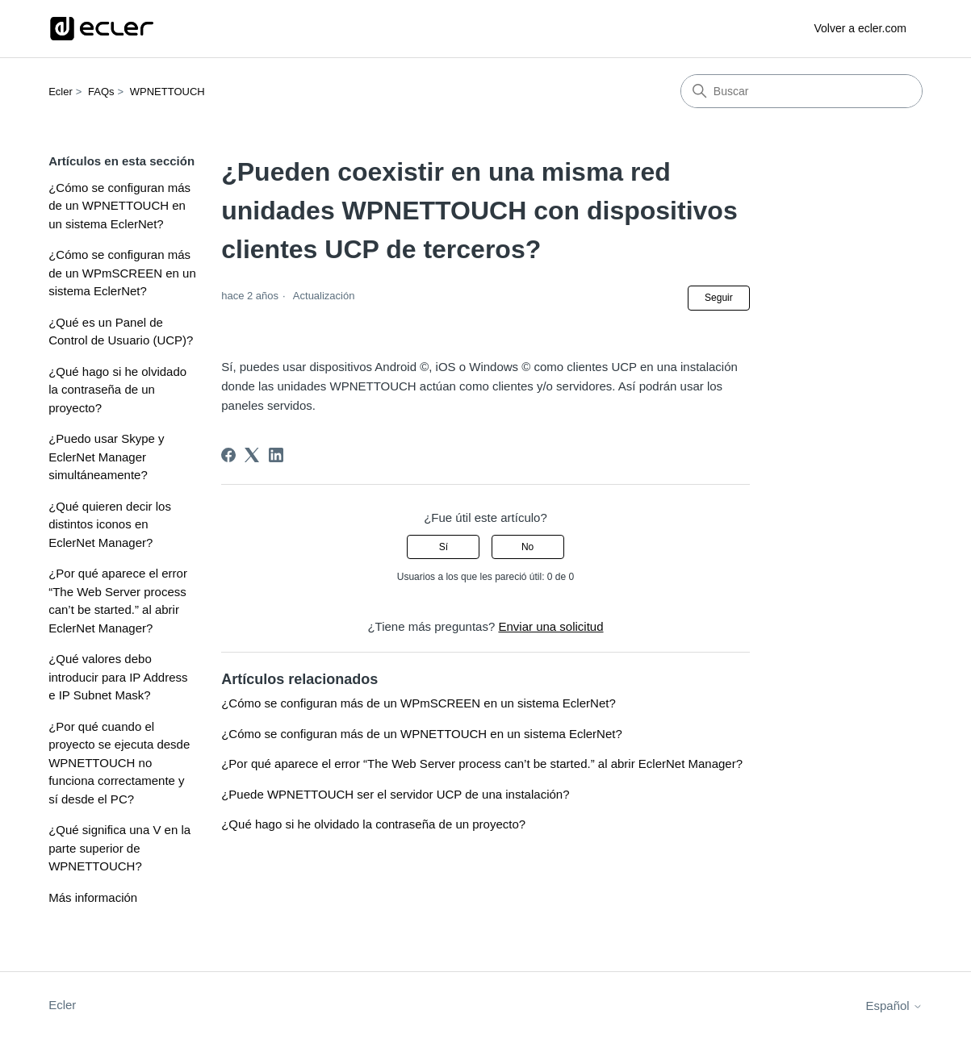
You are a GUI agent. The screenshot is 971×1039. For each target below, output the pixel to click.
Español (893, 1005)
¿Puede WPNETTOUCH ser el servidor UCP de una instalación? (395, 794)
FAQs (101, 92)
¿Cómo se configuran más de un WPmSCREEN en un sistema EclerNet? (122, 273)
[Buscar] (801, 91)
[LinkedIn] (276, 455)
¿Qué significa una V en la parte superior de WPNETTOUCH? (119, 848)
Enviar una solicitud (550, 626)
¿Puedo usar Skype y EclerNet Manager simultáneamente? (106, 457)
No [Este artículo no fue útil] (527, 547)
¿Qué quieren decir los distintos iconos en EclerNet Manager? (109, 524)
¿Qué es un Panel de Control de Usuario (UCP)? (120, 331)
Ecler (60, 92)
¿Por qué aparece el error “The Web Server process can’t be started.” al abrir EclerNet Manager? (117, 600)
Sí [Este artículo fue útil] (443, 547)
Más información (92, 897)
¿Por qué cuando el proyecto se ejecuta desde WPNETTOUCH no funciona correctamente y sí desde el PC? (119, 763)
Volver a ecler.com (860, 28)
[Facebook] (228, 455)
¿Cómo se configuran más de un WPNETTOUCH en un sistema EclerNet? (119, 206)
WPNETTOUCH (167, 92)
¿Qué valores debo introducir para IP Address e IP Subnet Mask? (117, 677)
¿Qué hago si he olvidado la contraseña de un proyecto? (117, 390)
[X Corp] (252, 455)
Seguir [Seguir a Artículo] (719, 297)
